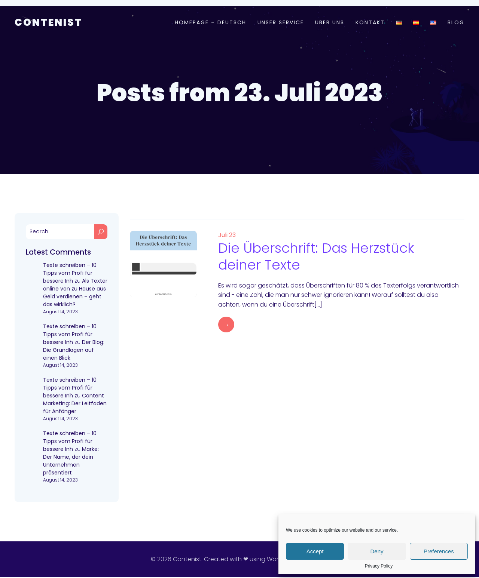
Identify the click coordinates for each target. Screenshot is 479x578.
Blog (456, 23)
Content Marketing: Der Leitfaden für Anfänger (75, 404)
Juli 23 (227, 235)
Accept (315, 551)
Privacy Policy (379, 566)
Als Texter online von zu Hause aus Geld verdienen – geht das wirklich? (75, 293)
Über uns (329, 23)
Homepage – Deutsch (210, 23)
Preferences (439, 551)
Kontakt (370, 23)
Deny (376, 551)
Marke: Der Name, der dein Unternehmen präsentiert (71, 461)
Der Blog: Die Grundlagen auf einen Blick (73, 350)
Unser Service (280, 23)
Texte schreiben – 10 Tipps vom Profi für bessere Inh (70, 273)
